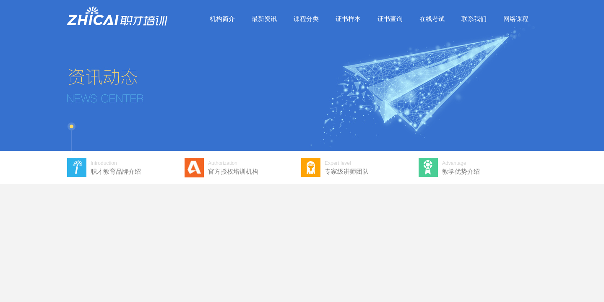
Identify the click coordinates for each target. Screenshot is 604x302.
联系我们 (474, 18)
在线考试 (432, 18)
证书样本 (348, 18)
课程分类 (306, 18)
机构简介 (222, 18)
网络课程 (515, 18)
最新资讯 (264, 18)
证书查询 (390, 18)
